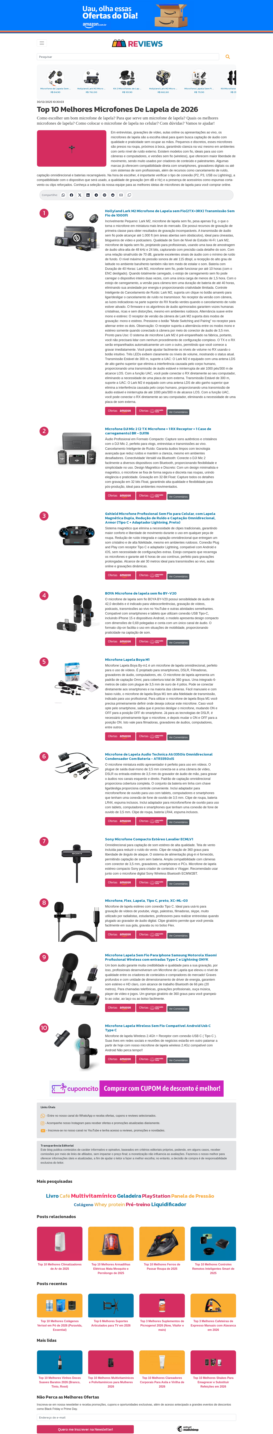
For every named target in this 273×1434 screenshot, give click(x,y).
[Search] (128, 56)
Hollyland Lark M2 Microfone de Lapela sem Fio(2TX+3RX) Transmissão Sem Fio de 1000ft (170, 213)
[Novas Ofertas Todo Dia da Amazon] (136, 15)
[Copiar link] (129, 195)
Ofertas (120, 411)
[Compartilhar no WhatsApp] (63, 195)
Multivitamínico (93, 1195)
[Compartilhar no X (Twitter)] (79, 195)
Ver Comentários (178, 412)
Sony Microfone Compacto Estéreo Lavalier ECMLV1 (149, 839)
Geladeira (129, 1196)
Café (65, 1196)
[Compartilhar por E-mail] (121, 195)
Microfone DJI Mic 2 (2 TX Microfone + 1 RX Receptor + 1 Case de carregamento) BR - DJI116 (158, 431)
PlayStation (156, 1196)
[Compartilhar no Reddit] (112, 195)
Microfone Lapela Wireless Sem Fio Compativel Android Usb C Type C (158, 1028)
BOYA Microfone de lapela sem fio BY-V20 (141, 593)
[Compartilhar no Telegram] (96, 195)
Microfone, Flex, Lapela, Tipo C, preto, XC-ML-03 (146, 900)
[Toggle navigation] (42, 43)
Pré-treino (138, 1204)
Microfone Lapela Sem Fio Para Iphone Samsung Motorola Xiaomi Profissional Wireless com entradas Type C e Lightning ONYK (161, 957)
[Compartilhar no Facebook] (71, 195)
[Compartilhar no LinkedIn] (88, 195)
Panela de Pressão (192, 1196)
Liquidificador (168, 1204)
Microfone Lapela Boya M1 (127, 659)
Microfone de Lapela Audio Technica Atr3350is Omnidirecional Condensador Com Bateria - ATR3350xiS (159, 756)
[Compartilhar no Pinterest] (104, 195)
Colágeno (83, 1204)
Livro (52, 1196)
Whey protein (109, 1204)
